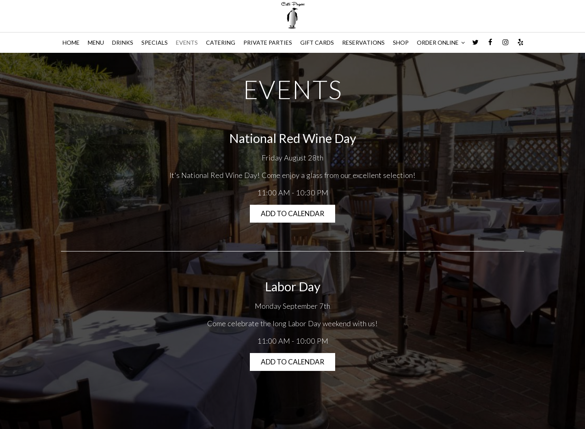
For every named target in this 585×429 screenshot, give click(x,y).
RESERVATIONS (363, 42)
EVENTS (187, 42)
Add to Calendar (292, 213)
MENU (96, 42)
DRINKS (122, 42)
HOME (71, 42)
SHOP (401, 42)
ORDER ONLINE (441, 42)
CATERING (220, 42)
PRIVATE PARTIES (267, 42)
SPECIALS (154, 42)
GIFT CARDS (317, 42)
